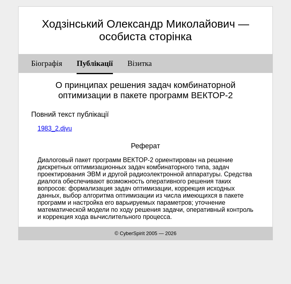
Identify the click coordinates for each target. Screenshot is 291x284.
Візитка (140, 63)
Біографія (46, 63)
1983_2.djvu (55, 128)
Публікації (95, 63)
